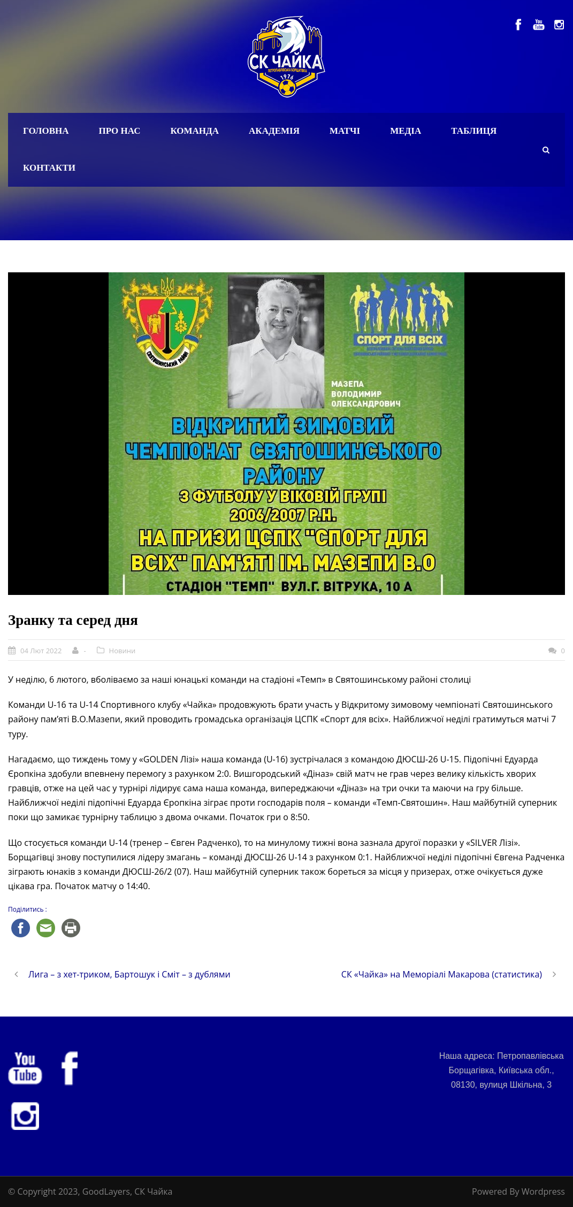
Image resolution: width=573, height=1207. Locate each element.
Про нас (120, 131)
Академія (274, 131)
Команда (194, 131)
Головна (46, 131)
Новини (122, 650)
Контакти (49, 168)
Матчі (345, 131)
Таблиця (473, 131)
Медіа (405, 131)
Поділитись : (27, 909)
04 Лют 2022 (41, 650)
